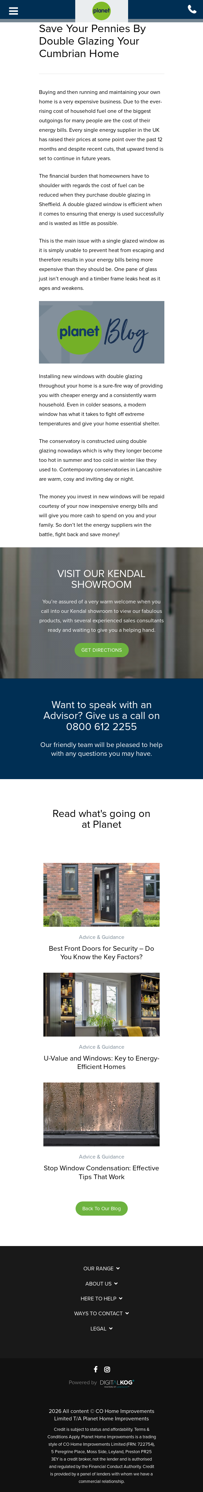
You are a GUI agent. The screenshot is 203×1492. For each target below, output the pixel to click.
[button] (102, 650)
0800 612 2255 (101, 727)
